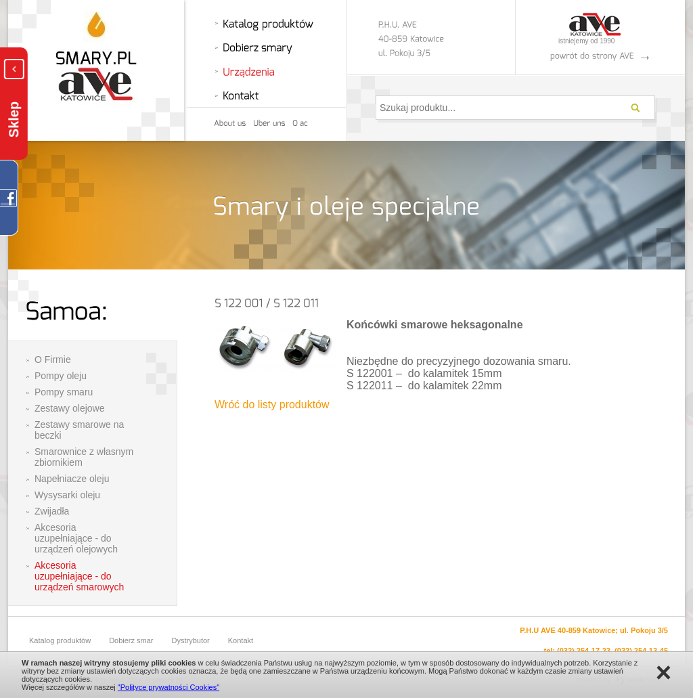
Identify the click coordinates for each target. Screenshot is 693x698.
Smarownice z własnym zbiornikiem (84, 457)
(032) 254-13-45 (641, 651)
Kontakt (240, 640)
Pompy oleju (61, 375)
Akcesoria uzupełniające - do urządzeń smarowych (79, 576)
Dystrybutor (191, 640)
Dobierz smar (131, 640)
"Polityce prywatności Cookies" (168, 687)
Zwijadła (52, 511)
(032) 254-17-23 (583, 651)
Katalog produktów (60, 640)
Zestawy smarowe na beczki (79, 430)
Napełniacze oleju (72, 478)
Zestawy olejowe (70, 408)
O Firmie (53, 359)
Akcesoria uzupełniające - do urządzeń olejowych (76, 538)
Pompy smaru (64, 392)
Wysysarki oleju (67, 494)
